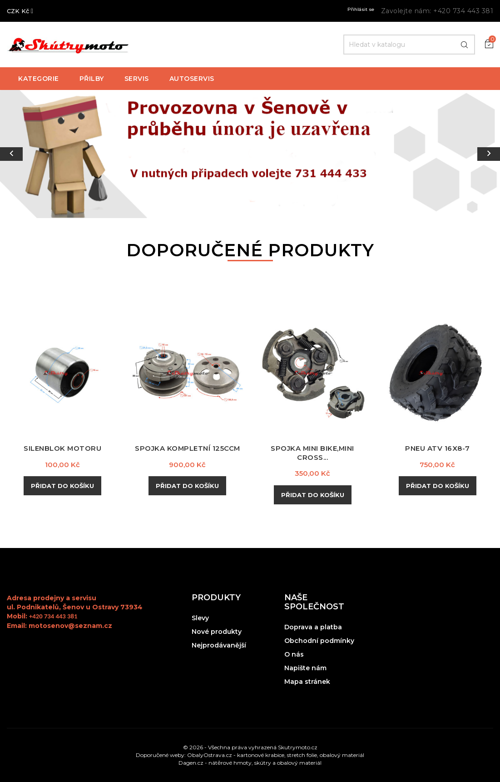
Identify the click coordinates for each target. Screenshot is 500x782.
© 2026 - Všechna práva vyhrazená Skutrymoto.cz (250, 747)
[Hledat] (409, 45)
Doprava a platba (313, 627)
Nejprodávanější (219, 645)
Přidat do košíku (62, 485)
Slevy (200, 618)
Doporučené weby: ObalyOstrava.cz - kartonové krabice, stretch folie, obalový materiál (250, 755)
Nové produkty (217, 632)
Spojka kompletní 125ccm (187, 448)
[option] (250, 154)
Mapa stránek (307, 681)
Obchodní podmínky (319, 641)
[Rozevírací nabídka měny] (20, 10)
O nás (294, 654)
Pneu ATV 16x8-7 (437, 448)
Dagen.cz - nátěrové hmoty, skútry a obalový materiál (250, 762)
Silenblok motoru (63, 448)
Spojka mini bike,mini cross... (312, 453)
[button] (37, 154)
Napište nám (305, 668)
